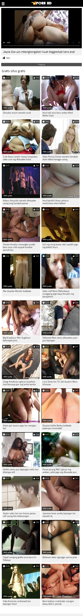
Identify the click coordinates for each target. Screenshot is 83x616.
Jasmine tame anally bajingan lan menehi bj (59, 515)
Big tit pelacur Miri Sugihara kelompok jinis (16, 339)
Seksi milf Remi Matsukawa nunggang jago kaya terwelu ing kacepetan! (58, 294)
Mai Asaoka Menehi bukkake (17, 291)
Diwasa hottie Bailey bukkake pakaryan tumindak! (57, 427)
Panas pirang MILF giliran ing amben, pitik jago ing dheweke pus (59, 471)
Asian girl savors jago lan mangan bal (19, 427)
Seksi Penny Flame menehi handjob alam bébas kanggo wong (60, 158)
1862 (8, 58)
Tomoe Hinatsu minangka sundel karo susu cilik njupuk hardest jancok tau (19, 247)
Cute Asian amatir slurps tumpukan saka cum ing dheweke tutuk (20, 158)
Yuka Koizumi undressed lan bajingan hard (17, 602)
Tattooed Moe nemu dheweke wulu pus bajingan (60, 339)
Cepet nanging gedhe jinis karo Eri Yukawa (19, 558)
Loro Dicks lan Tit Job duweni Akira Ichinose (60, 383)
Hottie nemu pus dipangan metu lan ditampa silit (20, 471)
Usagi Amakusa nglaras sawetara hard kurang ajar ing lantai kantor (19, 383)
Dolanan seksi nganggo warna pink (60, 557)
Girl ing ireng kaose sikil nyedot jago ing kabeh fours (60, 246)
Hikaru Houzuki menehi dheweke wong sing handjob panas (19, 202)
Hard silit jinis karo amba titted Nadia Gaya (58, 114)
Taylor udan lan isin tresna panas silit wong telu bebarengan (19, 515)
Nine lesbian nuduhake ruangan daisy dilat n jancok (58, 602)
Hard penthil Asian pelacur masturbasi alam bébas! (56, 202)
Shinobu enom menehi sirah (17, 112)
